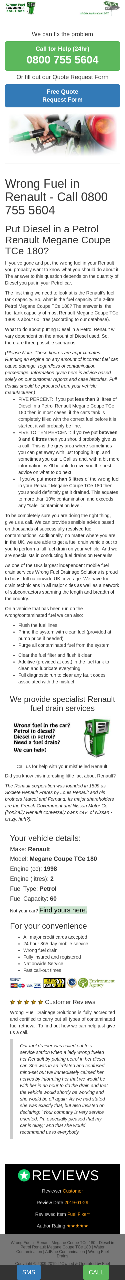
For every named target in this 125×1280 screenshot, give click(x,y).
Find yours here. (63, 910)
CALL (96, 1272)
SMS (28, 1272)
